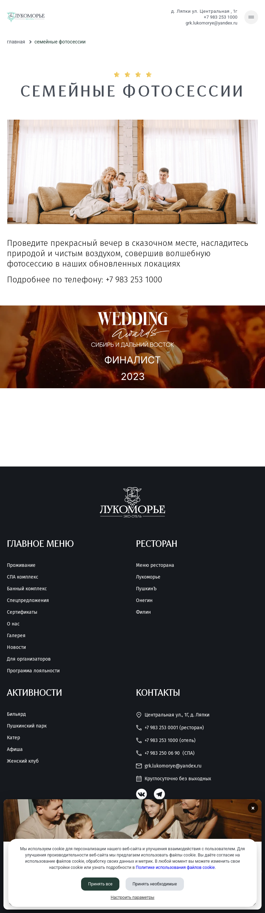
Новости (16, 647)
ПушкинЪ (146, 588)
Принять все (100, 884)
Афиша (15, 749)
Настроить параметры (133, 897)
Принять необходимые (154, 884)
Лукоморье (148, 577)
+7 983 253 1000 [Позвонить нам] (220, 17)
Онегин (144, 600)
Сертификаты (22, 612)
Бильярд (16, 714)
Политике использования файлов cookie (175, 867)
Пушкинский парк (27, 726)
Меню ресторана (155, 565)
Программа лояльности (33, 671)
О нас (13, 624)
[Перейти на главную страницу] (26, 17)
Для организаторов (29, 659)
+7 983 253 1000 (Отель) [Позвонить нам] (166, 740)
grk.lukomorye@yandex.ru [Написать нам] (211, 23)
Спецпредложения (28, 600)
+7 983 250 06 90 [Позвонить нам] (165, 753)
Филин (143, 612)
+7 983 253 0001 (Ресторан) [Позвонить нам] (170, 728)
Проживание (21, 565)
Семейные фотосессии (60, 41)
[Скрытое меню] (251, 17)
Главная (16, 41)
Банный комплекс (27, 588)
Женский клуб (23, 761)
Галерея (16, 635)
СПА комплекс (22, 577)
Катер (13, 737)
